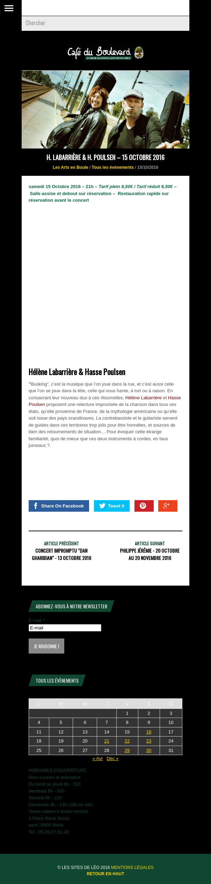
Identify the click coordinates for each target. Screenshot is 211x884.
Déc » (112, 758)
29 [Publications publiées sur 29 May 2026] (127, 750)
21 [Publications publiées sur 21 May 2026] (106, 741)
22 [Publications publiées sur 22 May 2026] (127, 741)
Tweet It (111, 506)
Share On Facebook (58, 506)
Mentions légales (132, 867)
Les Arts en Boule (70, 167)
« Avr (98, 758)
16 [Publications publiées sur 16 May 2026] (148, 731)
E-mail (37, 620)
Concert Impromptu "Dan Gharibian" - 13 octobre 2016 (61, 554)
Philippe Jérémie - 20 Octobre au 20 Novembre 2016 (150, 554)
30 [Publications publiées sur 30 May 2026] (148, 750)
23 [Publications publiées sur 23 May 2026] (148, 741)
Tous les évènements (113, 167)
